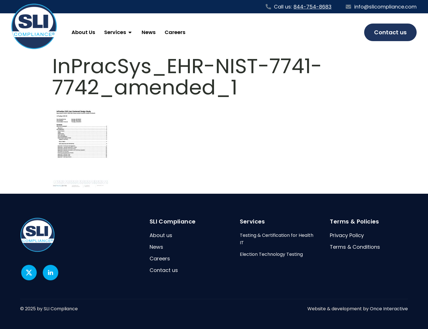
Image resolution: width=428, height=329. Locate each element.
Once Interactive (389, 308)
